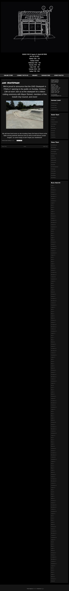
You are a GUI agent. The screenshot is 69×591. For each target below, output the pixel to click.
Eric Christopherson (54, 166)
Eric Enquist (53, 168)
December (53, 194)
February (52, 189)
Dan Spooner (53, 162)
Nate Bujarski (53, 147)
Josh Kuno (53, 119)
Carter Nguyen (53, 124)
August (52, 202)
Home (25, 146)
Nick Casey (53, 126)
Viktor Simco (53, 171)
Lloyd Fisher (53, 137)
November (53, 196)
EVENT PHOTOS (59, 75)
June (52, 207)
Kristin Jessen (53, 158)
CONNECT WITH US (22, 75)
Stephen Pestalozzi (54, 121)
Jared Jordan (53, 173)
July (51, 205)
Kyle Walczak (53, 128)
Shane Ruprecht (54, 153)
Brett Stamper (53, 151)
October (52, 198)
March (52, 187)
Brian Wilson (53, 175)
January (52, 192)
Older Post (45, 146)
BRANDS (34, 75)
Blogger (42, 588)
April (52, 185)
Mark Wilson (53, 177)
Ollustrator (34, 588)
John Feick (53, 132)
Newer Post (4, 146)
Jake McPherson (54, 145)
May (52, 209)
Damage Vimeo (54, 105)
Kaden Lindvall (53, 117)
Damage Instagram (54, 103)
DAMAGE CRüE (46, 75)
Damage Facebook (54, 109)
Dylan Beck (53, 134)
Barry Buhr (53, 164)
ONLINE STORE (8, 75)
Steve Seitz (53, 130)
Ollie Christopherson (55, 149)
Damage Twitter (54, 107)
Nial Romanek (53, 160)
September (53, 200)
